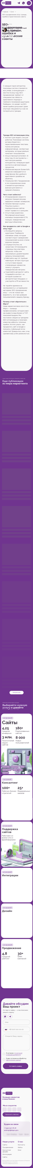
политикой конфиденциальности (14, 1054)
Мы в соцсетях (10, 1105)
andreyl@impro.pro (11, 1130)
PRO (8, 3)
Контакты (21, 1145)
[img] (29, 3)
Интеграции (7, 1154)
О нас (20, 1142)
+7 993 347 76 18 (10, 1128)
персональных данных (13, 1060)
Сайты (5, 1145)
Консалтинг (7, 1150)
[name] (16, 1022)
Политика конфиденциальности (10, 1163)
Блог (12, 12)
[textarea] (16, 1042)
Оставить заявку (15, 1066)
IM (3, 3)
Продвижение (8, 1147)
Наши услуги (8, 1142)
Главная (5, 12)
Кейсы (20, 1147)
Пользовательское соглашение (10, 1162)
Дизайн (5, 1152)
